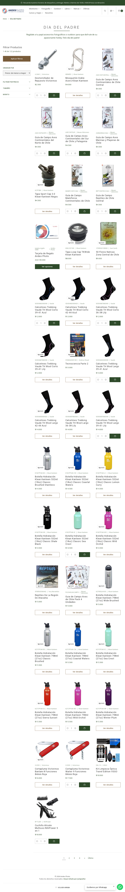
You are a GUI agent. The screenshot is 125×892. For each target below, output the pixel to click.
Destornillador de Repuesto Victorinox (46, 79)
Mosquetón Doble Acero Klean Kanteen (76, 79)
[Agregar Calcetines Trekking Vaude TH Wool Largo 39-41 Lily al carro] (115, 436)
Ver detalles (78, 95)
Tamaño (17, 88)
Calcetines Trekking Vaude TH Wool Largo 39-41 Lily (107, 423)
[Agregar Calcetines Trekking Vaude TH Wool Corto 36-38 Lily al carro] (115, 323)
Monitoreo (34, 8)
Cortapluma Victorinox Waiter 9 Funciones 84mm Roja (77, 771)
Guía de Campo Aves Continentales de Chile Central (108, 82)
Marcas (77, 8)
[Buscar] (104, 11)
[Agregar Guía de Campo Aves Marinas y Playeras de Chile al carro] (115, 153)
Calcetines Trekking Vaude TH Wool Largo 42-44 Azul (46, 423)
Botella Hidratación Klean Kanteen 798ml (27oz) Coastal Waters (77, 656)
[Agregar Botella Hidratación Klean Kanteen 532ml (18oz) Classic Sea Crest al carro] (84, 554)
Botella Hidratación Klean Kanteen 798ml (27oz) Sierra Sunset (46, 715)
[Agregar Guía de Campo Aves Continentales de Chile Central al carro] (115, 95)
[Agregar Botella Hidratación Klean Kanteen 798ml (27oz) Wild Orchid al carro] (84, 728)
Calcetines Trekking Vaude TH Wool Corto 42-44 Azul (76, 310)
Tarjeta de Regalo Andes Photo (44, 254)
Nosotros (49, 13)
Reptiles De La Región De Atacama (46, 596)
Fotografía (46, 8)
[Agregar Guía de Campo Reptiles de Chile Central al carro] (115, 211)
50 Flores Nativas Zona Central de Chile (107, 253)
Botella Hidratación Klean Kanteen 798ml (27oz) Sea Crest (107, 656)
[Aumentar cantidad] (45, 95)
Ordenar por (8, 68)
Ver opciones (47, 266)
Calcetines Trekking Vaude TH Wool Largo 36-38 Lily (76, 423)
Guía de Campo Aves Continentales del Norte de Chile (46, 140)
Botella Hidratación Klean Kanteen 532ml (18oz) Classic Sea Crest (76, 540)
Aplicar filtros (17, 59)
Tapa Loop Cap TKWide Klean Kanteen (77, 253)
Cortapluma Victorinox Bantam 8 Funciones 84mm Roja (47, 771)
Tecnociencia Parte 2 (76, 363)
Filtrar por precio (17, 82)
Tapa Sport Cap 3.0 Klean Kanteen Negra (46, 195)
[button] (62, 887)
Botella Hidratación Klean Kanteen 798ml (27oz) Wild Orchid (76, 715)
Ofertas (86, 8)
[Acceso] (111, 11)
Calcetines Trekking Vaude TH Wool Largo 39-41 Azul (107, 366)
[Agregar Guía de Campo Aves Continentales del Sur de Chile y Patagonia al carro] (84, 153)
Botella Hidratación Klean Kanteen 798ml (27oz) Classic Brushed (46, 657)
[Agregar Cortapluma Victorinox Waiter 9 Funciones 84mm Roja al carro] (84, 784)
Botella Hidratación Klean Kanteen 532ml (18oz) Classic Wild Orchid (107, 540)
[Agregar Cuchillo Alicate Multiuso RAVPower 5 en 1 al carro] (54, 841)
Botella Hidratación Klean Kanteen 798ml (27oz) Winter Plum (107, 715)
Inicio (5, 19)
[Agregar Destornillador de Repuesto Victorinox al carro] (54, 95)
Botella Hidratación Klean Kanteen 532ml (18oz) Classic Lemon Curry (107, 480)
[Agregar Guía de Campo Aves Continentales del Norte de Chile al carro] (54, 153)
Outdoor (58, 8)
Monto (17, 94)
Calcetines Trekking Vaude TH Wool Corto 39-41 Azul (46, 310)
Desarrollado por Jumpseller (74, 879)
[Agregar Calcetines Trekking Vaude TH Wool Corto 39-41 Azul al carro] (54, 323)
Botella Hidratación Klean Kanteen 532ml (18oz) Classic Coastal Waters (77, 480)
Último (90, 858)
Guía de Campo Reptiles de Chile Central (105, 198)
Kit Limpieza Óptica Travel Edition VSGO (106, 770)
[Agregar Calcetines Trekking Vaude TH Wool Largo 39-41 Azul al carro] (115, 379)
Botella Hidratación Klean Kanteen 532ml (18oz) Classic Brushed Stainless (46, 480)
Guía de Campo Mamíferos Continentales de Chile (77, 198)
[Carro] (121, 11)
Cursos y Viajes (36, 13)
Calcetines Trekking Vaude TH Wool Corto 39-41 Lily (46, 366)
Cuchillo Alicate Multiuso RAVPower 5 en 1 (46, 828)
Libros (68, 8)
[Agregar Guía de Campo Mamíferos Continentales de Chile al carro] (84, 211)
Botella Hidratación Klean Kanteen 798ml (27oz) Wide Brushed (107, 598)
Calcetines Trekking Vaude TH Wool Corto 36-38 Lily (107, 310)
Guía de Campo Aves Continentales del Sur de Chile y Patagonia (77, 139)
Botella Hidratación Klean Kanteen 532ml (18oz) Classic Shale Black (46, 540)
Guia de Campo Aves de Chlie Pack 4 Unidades (76, 599)
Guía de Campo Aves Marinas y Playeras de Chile (107, 140)
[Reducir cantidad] (37, 95)
